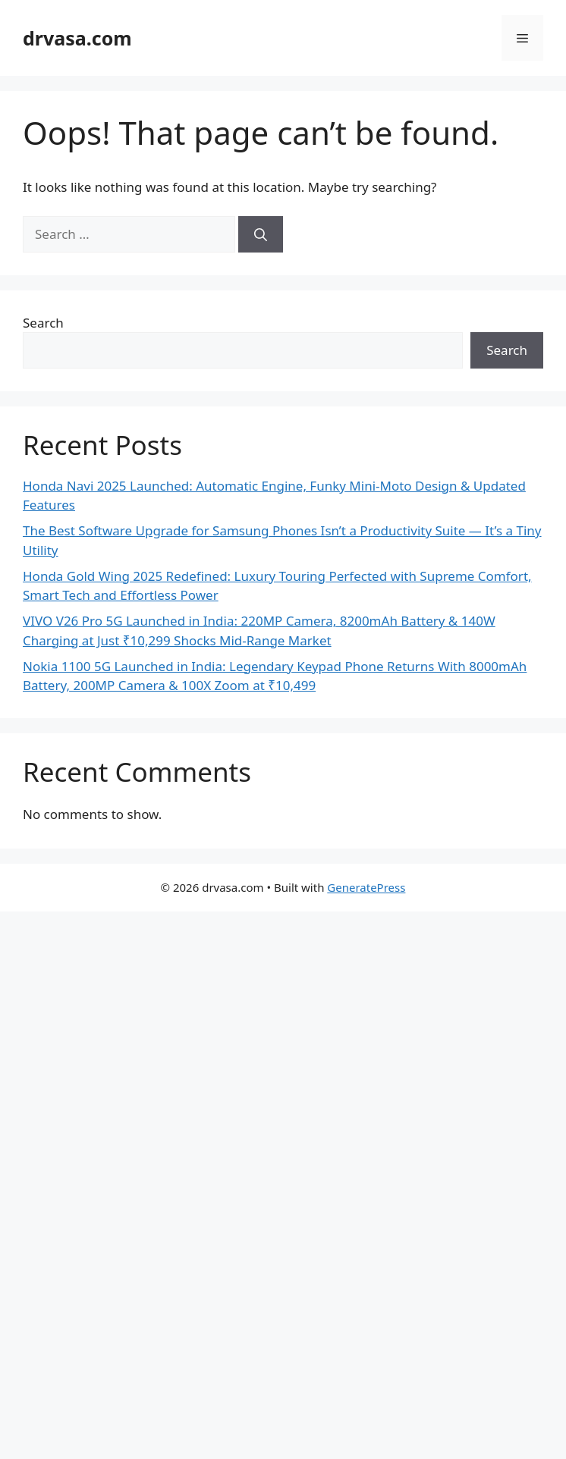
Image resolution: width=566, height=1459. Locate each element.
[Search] (260, 234)
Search (43, 322)
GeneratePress (366, 887)
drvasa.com (77, 38)
